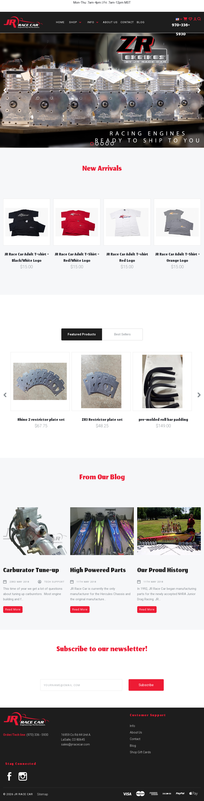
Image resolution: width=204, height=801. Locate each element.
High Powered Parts (98, 570)
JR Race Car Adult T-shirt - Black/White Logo (26, 258)
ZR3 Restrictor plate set (102, 420)
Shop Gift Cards (140, 752)
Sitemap (42, 794)
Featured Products (82, 334)
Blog (141, 22)
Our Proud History (162, 570)
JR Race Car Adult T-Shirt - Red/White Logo (77, 258)
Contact (127, 22)
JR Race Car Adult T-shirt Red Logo (127, 258)
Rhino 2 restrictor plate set (41, 420)
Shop (75, 22)
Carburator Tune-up (31, 570)
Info (92, 22)
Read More (12, 609)
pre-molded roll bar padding (163, 420)
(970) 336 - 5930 (37, 734)
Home (60, 22)
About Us (110, 22)
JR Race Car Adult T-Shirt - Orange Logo (177, 258)
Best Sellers (122, 334)
